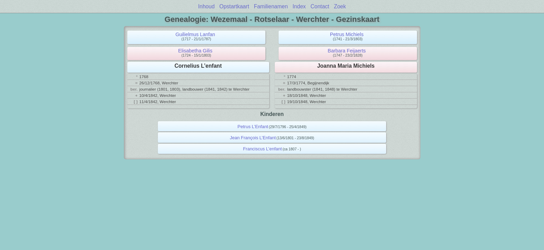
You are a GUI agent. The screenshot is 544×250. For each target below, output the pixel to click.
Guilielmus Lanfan (195, 34)
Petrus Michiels (347, 34)
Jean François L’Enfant (253, 137)
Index (299, 6)
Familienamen (271, 6)
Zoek (340, 6)
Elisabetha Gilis (195, 50)
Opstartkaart (234, 6)
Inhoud (206, 6)
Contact (320, 6)
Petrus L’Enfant (253, 126)
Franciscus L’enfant (262, 148)
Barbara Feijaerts (347, 50)
